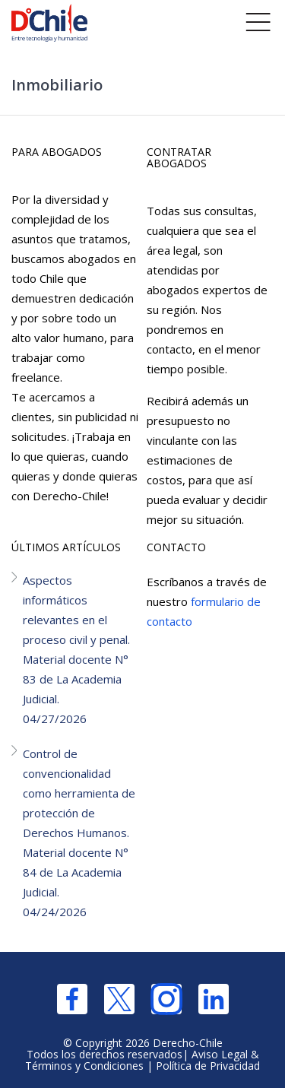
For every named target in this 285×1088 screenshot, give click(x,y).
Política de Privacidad (208, 1065)
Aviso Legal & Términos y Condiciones (142, 1060)
